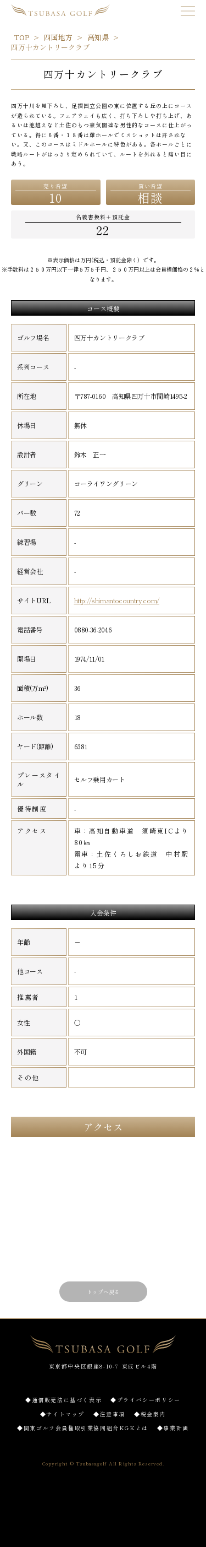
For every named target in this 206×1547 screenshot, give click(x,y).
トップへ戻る (103, 1292)
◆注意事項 (109, 1414)
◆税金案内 (150, 1414)
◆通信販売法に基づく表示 (63, 1399)
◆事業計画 (173, 1428)
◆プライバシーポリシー (145, 1399)
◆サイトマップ (62, 1414)
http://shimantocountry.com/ (116, 600)
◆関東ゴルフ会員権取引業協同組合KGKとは (82, 1428)
